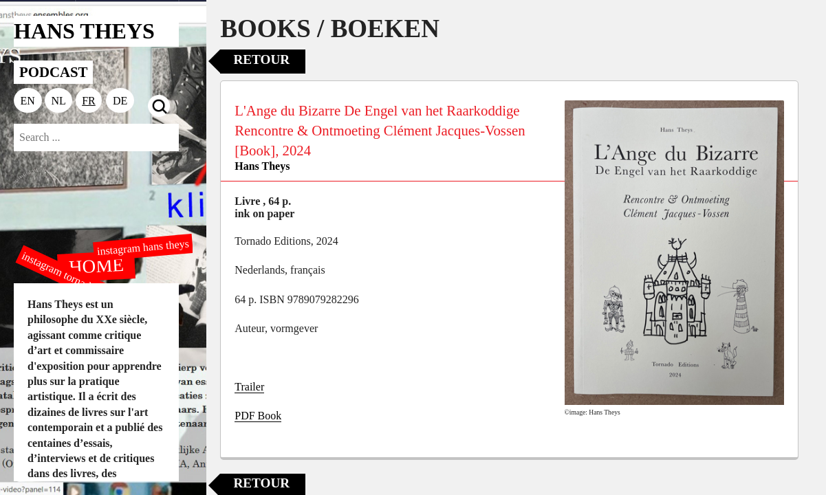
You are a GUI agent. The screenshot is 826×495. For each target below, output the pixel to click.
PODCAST (53, 72)
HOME (96, 265)
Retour (261, 59)
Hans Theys (262, 166)
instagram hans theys (143, 247)
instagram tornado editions (75, 280)
